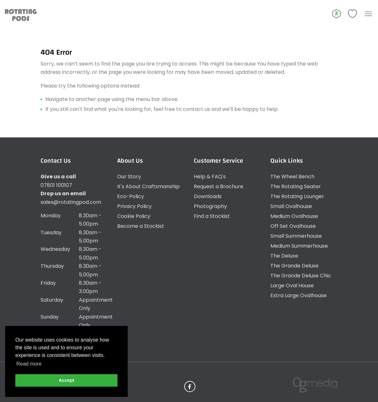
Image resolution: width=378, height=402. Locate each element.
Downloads (208, 196)
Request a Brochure (218, 186)
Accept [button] (66, 380)
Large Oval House (292, 285)
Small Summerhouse (296, 236)
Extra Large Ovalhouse (298, 295)
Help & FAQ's (210, 176)
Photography (210, 206)
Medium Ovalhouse (294, 216)
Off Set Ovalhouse (293, 226)
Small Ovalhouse (291, 206)
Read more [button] (29, 364)
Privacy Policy (134, 206)
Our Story (129, 176)
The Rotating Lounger (297, 196)
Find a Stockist (212, 216)
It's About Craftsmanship (148, 186)
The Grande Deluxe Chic (300, 275)
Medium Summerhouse (299, 246)
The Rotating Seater (295, 186)
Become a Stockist (140, 226)
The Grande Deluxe (294, 265)
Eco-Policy (130, 196)
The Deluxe (284, 255)
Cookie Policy (133, 216)
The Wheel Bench (292, 176)
